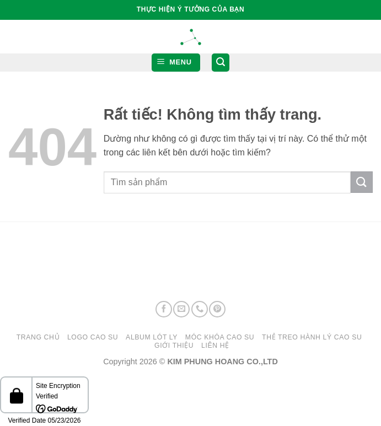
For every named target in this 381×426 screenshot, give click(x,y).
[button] (176, 62)
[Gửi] (362, 182)
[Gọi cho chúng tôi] (199, 309)
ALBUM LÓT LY (152, 337)
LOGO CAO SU (92, 337)
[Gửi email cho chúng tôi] (181, 309)
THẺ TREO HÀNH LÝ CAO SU (312, 337)
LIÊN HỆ (215, 345)
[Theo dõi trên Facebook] (163, 309)
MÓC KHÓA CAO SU (219, 337)
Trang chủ (38, 337)
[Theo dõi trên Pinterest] (217, 309)
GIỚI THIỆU (174, 345)
